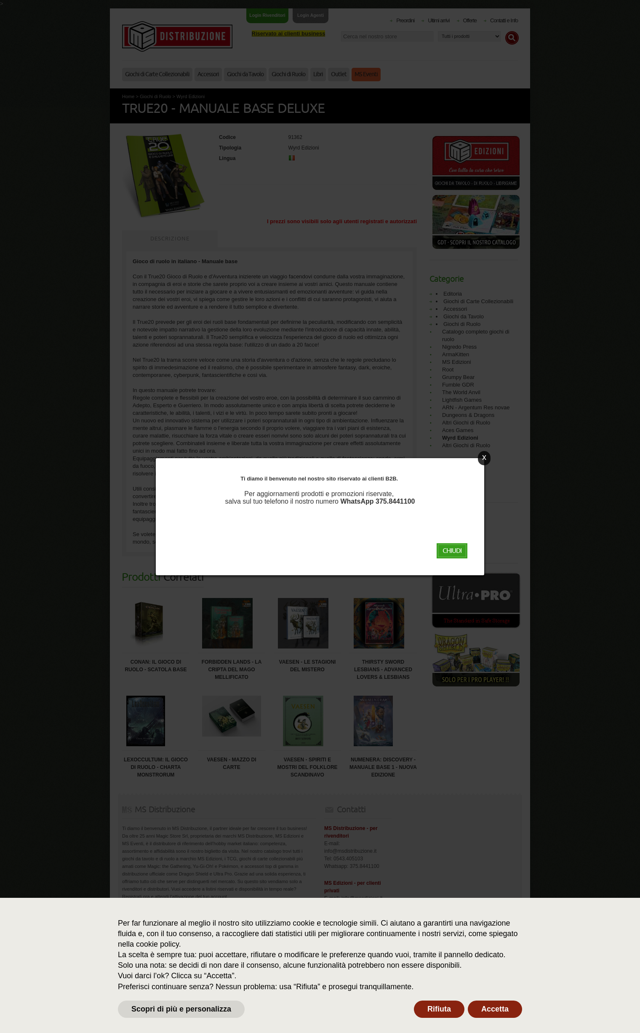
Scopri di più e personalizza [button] (181, 1009)
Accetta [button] (495, 1009)
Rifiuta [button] (439, 1009)
